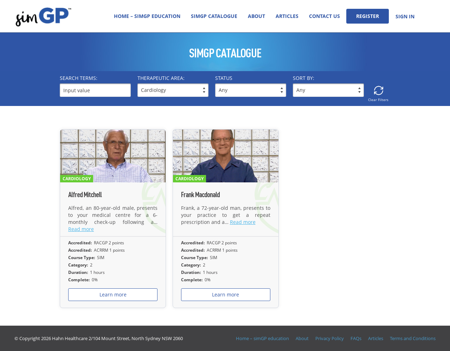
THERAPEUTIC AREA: (161, 78)
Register (367, 16)
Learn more (113, 294)
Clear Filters (378, 91)
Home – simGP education (147, 16)
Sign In (405, 16)
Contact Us (324, 16)
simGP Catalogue (214, 16)
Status (223, 78)
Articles (287, 16)
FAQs (356, 338)
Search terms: (78, 78)
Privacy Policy (329, 338)
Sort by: (303, 78)
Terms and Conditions (413, 338)
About (256, 16)
